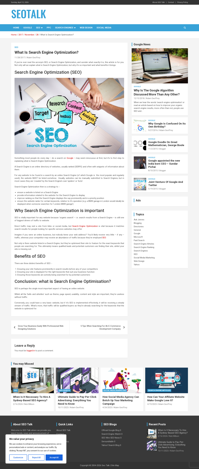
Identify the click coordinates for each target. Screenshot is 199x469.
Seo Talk (105, 465)
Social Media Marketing (144, 257)
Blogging (138, 223)
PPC (49, 27)
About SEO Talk (158, 2)
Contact (171, 2)
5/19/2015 (153, 189)
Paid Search (139, 240)
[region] (36, 448)
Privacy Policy (182, 2)
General (137, 230)
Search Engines (64, 27)
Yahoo (137, 264)
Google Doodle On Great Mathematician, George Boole (166, 144)
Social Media (104, 27)
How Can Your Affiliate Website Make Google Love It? (165, 398)
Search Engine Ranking (144, 247)
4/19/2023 (152, 404)
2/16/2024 (18, 404)
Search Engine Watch (111, 434)
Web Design (86, 27)
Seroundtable (108, 441)
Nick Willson (29, 404)
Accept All (54, 457)
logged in (31, 350)
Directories (139, 226)
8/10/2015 (153, 170)
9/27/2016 (153, 130)
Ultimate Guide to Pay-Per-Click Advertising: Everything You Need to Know (77, 400)
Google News (142, 44)
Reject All (36, 457)
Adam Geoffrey (33, 57)
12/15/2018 (139, 98)
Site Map (115, 465)
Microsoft (138, 237)
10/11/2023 (63, 407)
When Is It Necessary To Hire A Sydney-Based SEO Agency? (31, 398)
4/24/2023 (107, 407)
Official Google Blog (110, 430)
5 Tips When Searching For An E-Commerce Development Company (101, 327)
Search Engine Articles (144, 244)
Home (16, 27)
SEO (38, 27)
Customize (18, 457)
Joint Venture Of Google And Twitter (165, 183)
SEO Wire (106, 437)
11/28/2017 (20, 57)
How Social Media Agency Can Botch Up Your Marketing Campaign (121, 400)
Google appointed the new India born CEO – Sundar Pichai (164, 164)
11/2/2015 (153, 149)
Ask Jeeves (139, 219)
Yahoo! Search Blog (110, 445)
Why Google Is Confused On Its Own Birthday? (167, 125)
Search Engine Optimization (85, 226)
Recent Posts (157, 424)
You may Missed (23, 363)
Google (27, 27)
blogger (162, 149)
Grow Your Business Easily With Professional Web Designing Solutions (40, 327)
